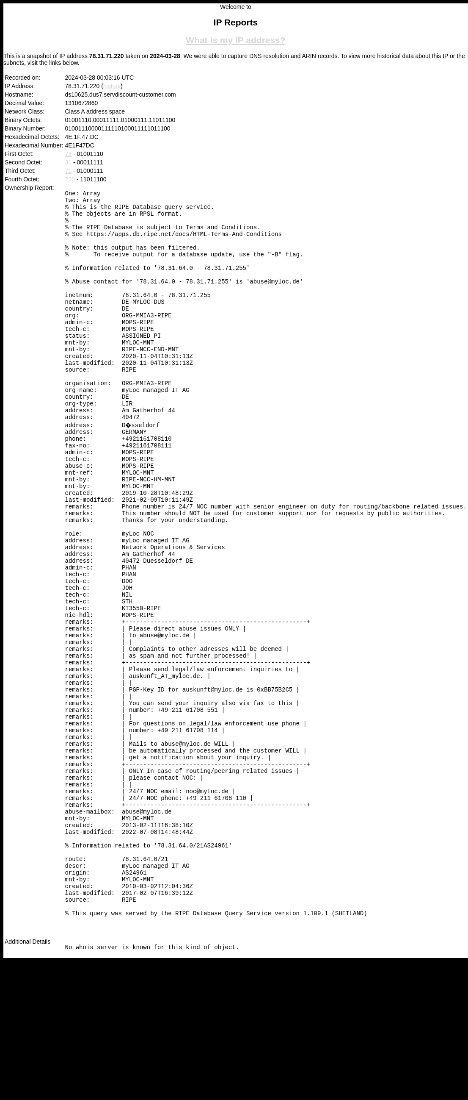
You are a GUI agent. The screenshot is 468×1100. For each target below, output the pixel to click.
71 (68, 170)
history (112, 86)
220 (70, 179)
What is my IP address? (235, 40)
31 (68, 162)
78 (68, 153)
